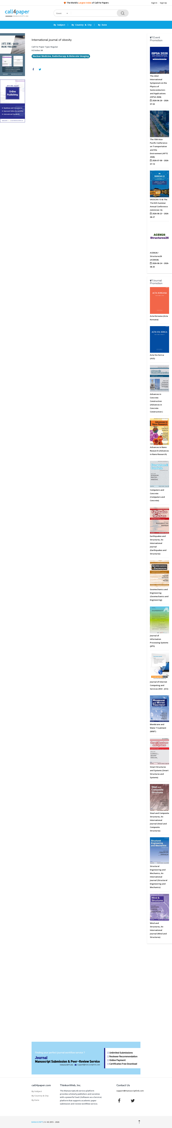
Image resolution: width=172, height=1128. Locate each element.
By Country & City (82, 25)
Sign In (154, 2)
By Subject (59, 25)
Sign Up (163, 2)
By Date (102, 25)
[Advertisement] (12, 169)
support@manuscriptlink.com (130, 1090)
